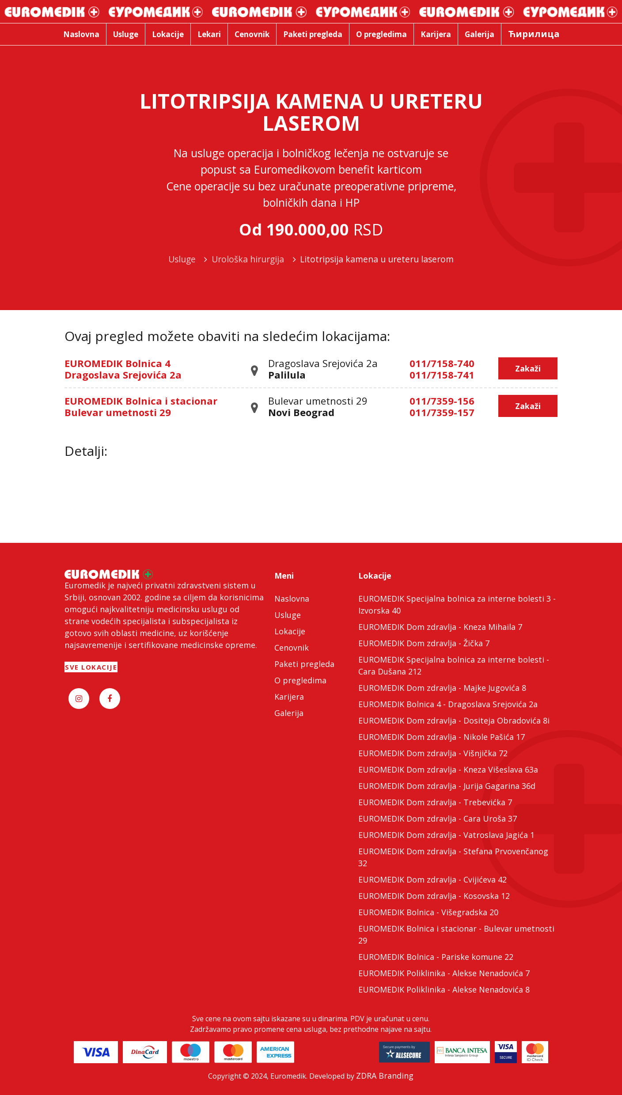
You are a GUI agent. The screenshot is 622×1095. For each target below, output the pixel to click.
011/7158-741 (442, 374)
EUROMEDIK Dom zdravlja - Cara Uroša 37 (437, 818)
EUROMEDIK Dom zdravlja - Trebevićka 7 (435, 802)
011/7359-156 (442, 400)
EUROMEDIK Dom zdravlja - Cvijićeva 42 (432, 879)
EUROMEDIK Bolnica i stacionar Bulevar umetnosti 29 (140, 406)
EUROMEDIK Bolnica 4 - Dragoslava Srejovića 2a (448, 704)
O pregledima (300, 680)
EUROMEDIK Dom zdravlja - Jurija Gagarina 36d (446, 786)
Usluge (287, 615)
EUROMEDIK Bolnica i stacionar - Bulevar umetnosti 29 (456, 934)
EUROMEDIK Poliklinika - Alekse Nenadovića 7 (444, 973)
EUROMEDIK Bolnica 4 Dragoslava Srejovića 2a (123, 368)
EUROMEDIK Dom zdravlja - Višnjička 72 (433, 753)
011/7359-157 (442, 412)
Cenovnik (291, 647)
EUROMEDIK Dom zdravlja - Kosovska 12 (434, 895)
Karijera (289, 696)
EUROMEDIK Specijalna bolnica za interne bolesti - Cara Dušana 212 (453, 665)
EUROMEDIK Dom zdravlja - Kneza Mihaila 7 (440, 626)
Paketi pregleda (304, 664)
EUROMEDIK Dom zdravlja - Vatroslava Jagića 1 (446, 835)
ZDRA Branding (384, 1075)
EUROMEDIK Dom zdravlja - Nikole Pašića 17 (441, 736)
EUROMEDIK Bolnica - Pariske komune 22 (435, 956)
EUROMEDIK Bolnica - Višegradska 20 (428, 912)
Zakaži (528, 368)
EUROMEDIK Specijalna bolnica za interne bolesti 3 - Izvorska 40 (457, 604)
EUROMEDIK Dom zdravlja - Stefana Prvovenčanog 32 (453, 857)
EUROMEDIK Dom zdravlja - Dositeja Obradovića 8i (454, 720)
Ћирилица (534, 34)
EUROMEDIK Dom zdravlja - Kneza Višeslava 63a (448, 769)
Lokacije (289, 631)
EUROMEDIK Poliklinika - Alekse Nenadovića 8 (444, 989)
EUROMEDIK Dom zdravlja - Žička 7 (423, 643)
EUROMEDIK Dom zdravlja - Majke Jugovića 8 (442, 687)
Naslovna (291, 598)
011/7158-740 (442, 363)
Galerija (288, 713)
